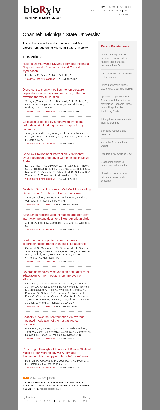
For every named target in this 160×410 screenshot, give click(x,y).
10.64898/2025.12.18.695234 (40, 367)
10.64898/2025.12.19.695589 (40, 229)
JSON (52, 378)
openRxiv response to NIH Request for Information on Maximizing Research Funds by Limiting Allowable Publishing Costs (116, 104)
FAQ (121, 7)
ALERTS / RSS (98, 10)
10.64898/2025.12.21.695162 (40, 261)
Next (86, 397)
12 (59, 401)
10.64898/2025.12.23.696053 (40, 179)
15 (74, 401)
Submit (112, 7)
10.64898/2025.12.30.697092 (40, 79)
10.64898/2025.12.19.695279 (40, 306)
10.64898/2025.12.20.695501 (40, 338)
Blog (128, 7)
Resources (114, 10)
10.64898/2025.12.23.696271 (40, 204)
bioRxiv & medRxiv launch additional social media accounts (115, 177)
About (128, 10)
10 (48, 401)
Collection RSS (38, 378)
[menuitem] (103, 7)
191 (85, 401)
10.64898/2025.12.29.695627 (40, 111)
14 (69, 401)
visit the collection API (50, 389)
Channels (125, 14)
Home (103, 7)
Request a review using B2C (116, 154)
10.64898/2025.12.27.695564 (40, 143)
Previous (30, 397)
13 (64, 401)
